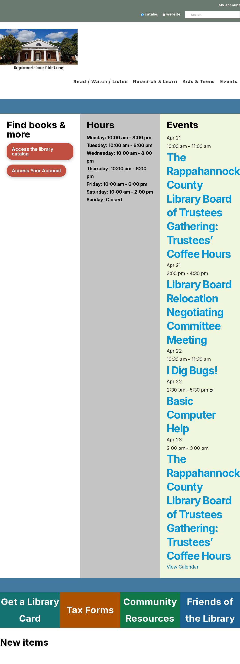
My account (229, 5)
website (171, 14)
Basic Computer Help (191, 415)
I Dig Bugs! (192, 370)
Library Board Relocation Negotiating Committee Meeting (199, 312)
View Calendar (183, 567)
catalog (149, 14)
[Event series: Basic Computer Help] (211, 390)
